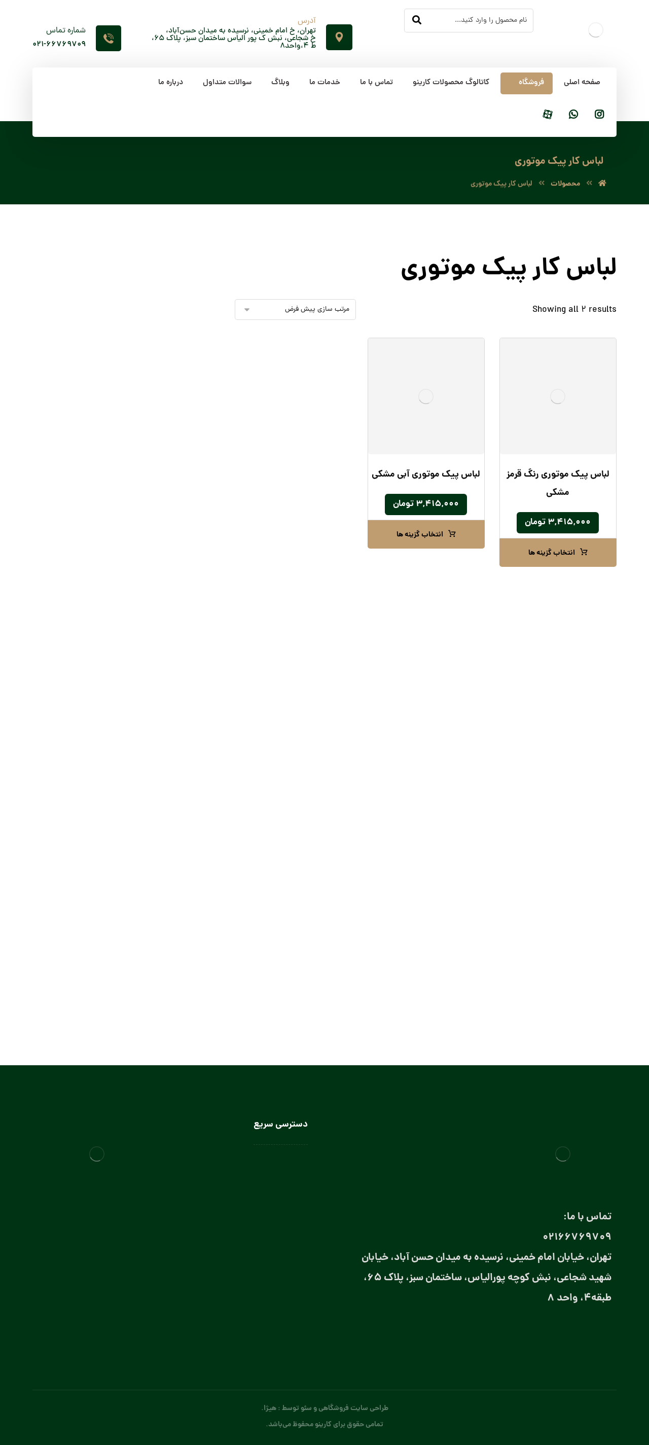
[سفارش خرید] (295, 309)
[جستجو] (416, 20)
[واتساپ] (573, 115)
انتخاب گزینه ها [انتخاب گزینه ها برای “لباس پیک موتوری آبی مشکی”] (419, 534)
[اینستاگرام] (599, 115)
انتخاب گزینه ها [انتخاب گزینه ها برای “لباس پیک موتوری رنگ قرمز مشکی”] (551, 553)
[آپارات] (547, 115)
